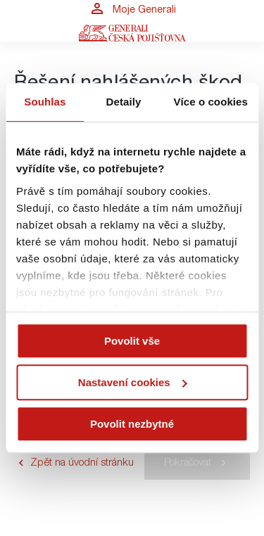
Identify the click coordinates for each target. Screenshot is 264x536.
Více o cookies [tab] (210, 102)
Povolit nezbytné (132, 424)
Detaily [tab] (124, 102)
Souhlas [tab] (44, 102)
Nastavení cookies (132, 382)
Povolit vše (132, 341)
